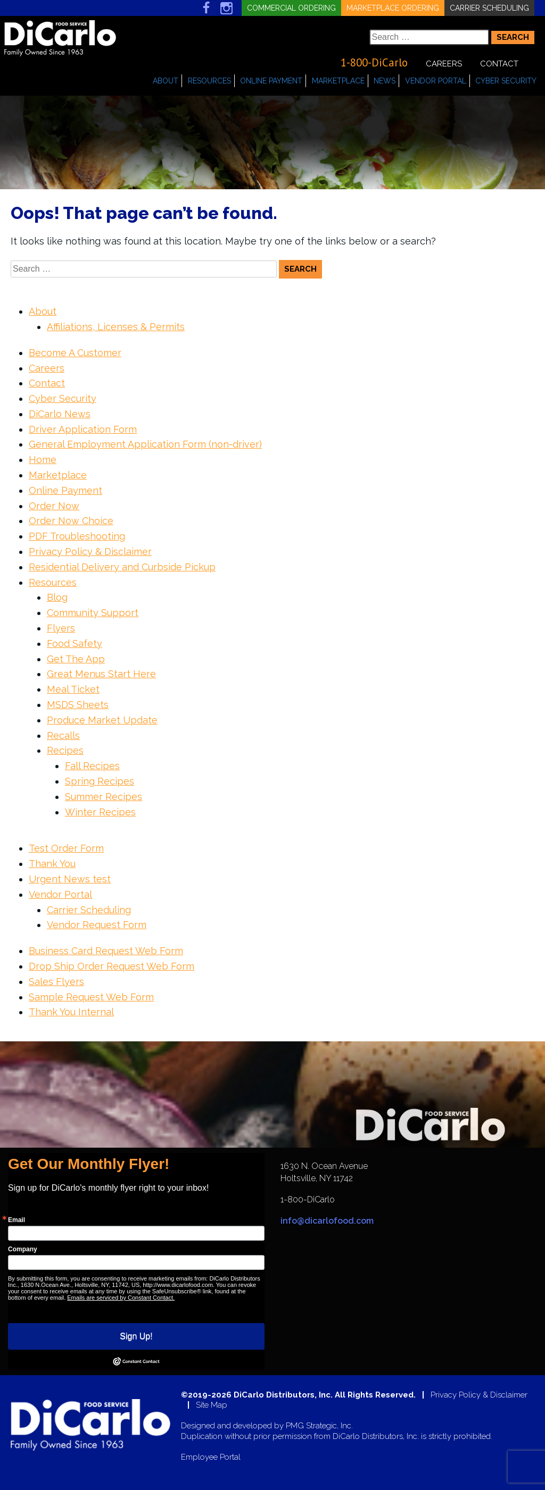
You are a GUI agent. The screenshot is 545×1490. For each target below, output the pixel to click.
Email (16, 1220)
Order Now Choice (71, 520)
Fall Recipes (92, 765)
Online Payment (271, 81)
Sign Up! (136, 1336)
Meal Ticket (73, 689)
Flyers (61, 628)
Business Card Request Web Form (106, 950)
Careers (444, 64)
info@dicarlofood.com (327, 1221)
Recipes (65, 750)
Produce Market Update (102, 720)
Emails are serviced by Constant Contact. (121, 1297)
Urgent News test (70, 879)
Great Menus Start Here (101, 673)
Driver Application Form (83, 429)
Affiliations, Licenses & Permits (116, 326)
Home (42, 459)
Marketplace (338, 81)
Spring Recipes (99, 781)
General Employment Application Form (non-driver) (145, 444)
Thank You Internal (71, 1011)
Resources (209, 81)
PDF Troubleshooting (77, 536)
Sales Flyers (56, 981)
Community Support (92, 612)
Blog (57, 597)
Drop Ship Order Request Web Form (111, 966)
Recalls (63, 735)
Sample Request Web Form (91, 997)
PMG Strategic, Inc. (319, 1425)
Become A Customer (75, 352)
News (384, 81)
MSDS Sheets (78, 704)
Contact (499, 64)
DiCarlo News (59, 413)
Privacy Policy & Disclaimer (90, 551)
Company (22, 1249)
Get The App (76, 658)
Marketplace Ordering (392, 8)
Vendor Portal (435, 81)
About (165, 81)
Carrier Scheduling (489, 8)
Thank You (52, 863)
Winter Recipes (100, 812)
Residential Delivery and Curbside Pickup (122, 567)
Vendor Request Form (96, 924)
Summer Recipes (103, 796)
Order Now (54, 505)
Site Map (211, 1405)
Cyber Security (505, 81)
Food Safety (74, 643)
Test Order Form (66, 848)
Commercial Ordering (291, 8)
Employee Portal (211, 1457)
